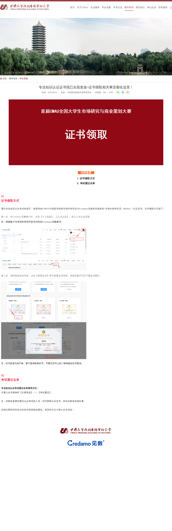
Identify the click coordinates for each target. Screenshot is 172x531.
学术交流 (117, 5)
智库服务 (163, 5)
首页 (72, 5)
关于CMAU (82, 5)
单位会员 (151, 5)
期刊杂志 (140, 5)
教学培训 (129, 5)
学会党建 (106, 5)
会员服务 (95, 5)
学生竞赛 (24, 78)
